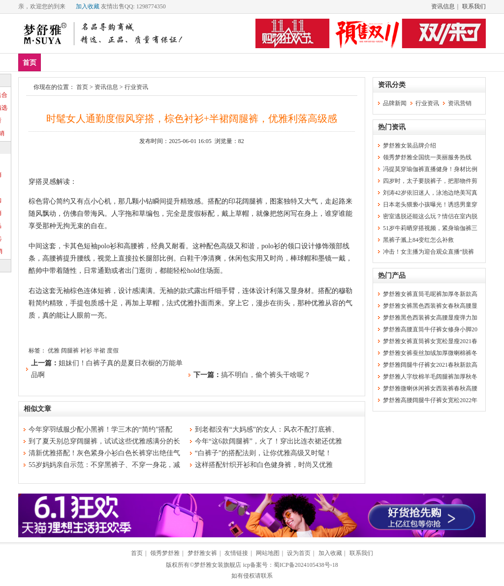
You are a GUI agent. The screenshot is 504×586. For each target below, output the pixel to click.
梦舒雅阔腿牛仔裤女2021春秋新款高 (430, 364)
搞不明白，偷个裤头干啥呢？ (266, 375)
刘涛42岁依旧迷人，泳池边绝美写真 (430, 192)
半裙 (99, 350)
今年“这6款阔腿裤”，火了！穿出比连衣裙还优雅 (268, 441)
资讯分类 (392, 84)
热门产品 (392, 275)
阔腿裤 (70, 350)
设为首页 (299, 553)
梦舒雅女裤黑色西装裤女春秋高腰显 (430, 305)
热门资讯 (392, 127)
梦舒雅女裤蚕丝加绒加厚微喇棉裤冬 (430, 353)
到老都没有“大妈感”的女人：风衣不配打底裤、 (267, 429)
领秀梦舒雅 (165, 553)
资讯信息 (443, 6)
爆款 (84, 62)
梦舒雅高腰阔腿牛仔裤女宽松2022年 (430, 400)
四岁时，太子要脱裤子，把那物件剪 (430, 180)
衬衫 (86, 350)
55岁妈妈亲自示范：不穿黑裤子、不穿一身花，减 (104, 465)
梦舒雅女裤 (202, 553)
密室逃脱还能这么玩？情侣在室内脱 (430, 216)
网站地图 (268, 553)
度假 (113, 350)
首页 (29, 62)
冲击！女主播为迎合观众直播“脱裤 (428, 251)
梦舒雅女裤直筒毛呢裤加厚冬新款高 (430, 294)
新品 (55, 62)
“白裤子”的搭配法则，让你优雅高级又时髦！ (263, 453)
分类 (200, 62)
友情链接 (236, 553)
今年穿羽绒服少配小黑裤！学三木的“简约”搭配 (100, 429)
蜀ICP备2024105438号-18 (306, 564)
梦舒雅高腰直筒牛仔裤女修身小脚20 (430, 329)
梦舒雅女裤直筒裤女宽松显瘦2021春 (430, 341)
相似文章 (37, 408)
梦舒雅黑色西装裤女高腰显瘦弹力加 (430, 317)
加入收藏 (87, 6)
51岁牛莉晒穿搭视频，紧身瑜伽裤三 (430, 228)
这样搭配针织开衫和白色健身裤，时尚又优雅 (264, 465)
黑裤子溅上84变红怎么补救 (418, 239)
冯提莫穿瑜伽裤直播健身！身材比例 (430, 169)
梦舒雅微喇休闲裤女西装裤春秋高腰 (430, 388)
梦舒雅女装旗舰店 (217, 564)
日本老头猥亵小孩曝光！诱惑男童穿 (430, 204)
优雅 (54, 350)
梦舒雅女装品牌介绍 (409, 145)
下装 (142, 62)
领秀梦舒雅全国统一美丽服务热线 (427, 157)
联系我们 (474, 6)
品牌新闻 (395, 103)
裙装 (171, 62)
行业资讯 (136, 87)
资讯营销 (460, 103)
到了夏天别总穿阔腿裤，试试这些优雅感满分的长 (104, 441)
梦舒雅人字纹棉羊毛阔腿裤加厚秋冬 (430, 376)
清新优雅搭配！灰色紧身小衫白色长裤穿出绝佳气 (104, 453)
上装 (113, 62)
